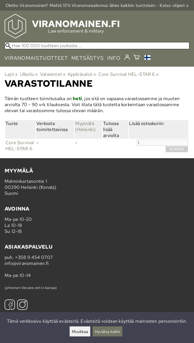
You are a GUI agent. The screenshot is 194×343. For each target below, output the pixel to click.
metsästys (87, 58)
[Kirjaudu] (127, 57)
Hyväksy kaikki (107, 331)
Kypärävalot (82, 74)
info (114, 58)
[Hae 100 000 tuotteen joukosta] (97, 45)
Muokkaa (80, 331)
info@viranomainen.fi (27, 263)
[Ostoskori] (137, 58)
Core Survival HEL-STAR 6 (128, 74)
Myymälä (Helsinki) (85, 126)
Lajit (11, 74)
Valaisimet (53, 74)
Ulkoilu (29, 74)
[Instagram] (22, 305)
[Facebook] (10, 305)
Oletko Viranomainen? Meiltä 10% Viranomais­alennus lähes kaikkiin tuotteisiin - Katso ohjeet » (97, 5)
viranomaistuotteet (36, 58)
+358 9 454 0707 (34, 257)
